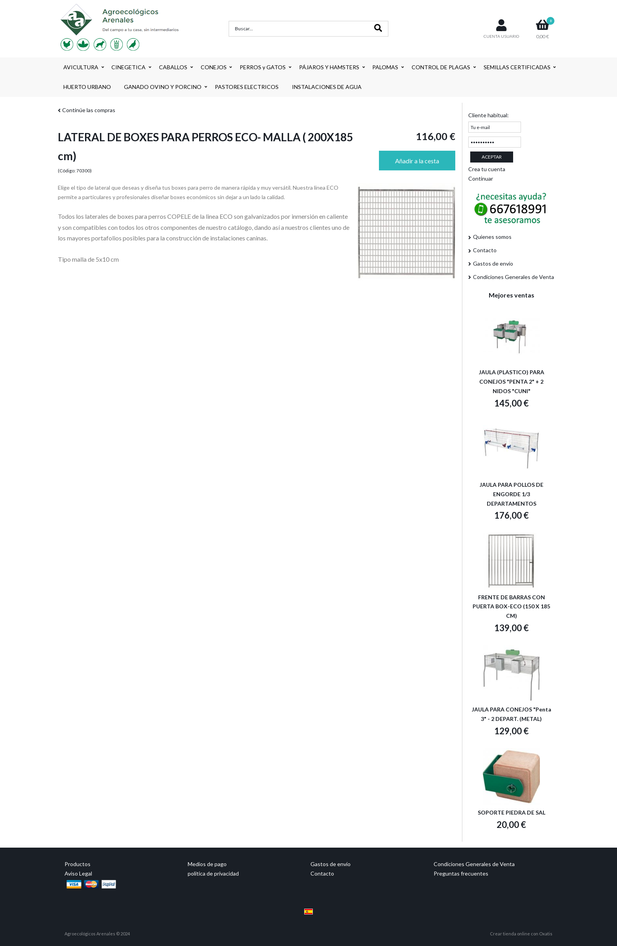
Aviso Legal (78, 873)
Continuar (480, 178)
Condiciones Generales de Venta (513, 276)
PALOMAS (385, 67)
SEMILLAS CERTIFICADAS (517, 67)
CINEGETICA (128, 67)
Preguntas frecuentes (461, 873)
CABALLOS (173, 67)
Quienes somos (492, 236)
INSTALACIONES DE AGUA (327, 86)
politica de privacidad (213, 873)
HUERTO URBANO (87, 86)
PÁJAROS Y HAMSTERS (329, 67)
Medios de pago (207, 864)
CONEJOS (214, 67)
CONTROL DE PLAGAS (441, 67)
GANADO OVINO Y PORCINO (162, 86)
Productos (78, 864)
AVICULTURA (80, 67)
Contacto (485, 250)
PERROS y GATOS (263, 67)
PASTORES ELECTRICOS (247, 86)
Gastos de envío (493, 263)
